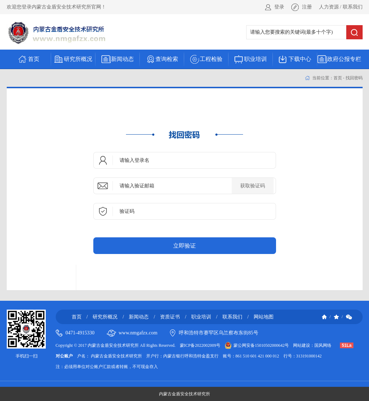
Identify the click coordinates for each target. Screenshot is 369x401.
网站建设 (301, 345)
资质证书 (170, 317)
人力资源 (329, 7)
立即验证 (184, 246)
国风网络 (322, 345)
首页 (338, 77)
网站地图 (264, 317)
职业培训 (201, 317)
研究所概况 (105, 317)
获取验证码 (252, 185)
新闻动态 (139, 317)
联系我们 (353, 7)
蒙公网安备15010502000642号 (261, 345)
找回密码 (354, 77)
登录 (279, 7)
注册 (307, 7)
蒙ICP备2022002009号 (200, 345)
